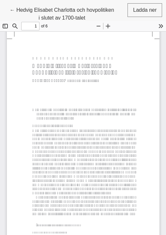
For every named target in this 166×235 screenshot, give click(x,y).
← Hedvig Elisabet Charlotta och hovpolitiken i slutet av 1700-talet (62, 13)
